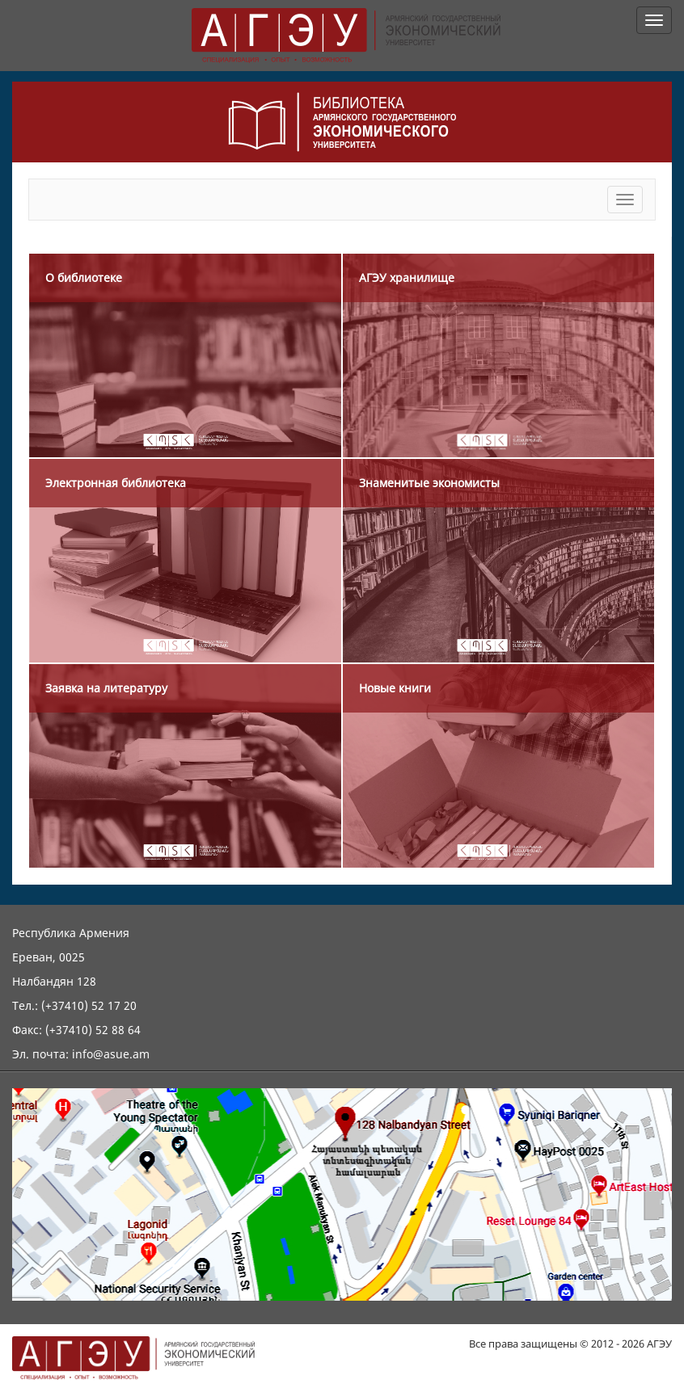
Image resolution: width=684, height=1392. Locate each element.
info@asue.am (111, 1054)
